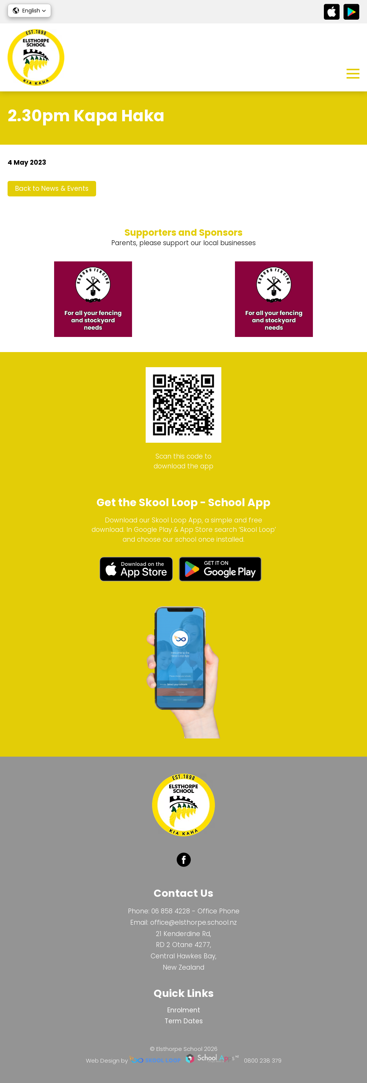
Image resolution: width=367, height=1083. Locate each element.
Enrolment (183, 1010)
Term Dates (184, 1021)
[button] (29, 10)
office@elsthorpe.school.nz (193, 922)
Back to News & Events (52, 188)
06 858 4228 (170, 911)
